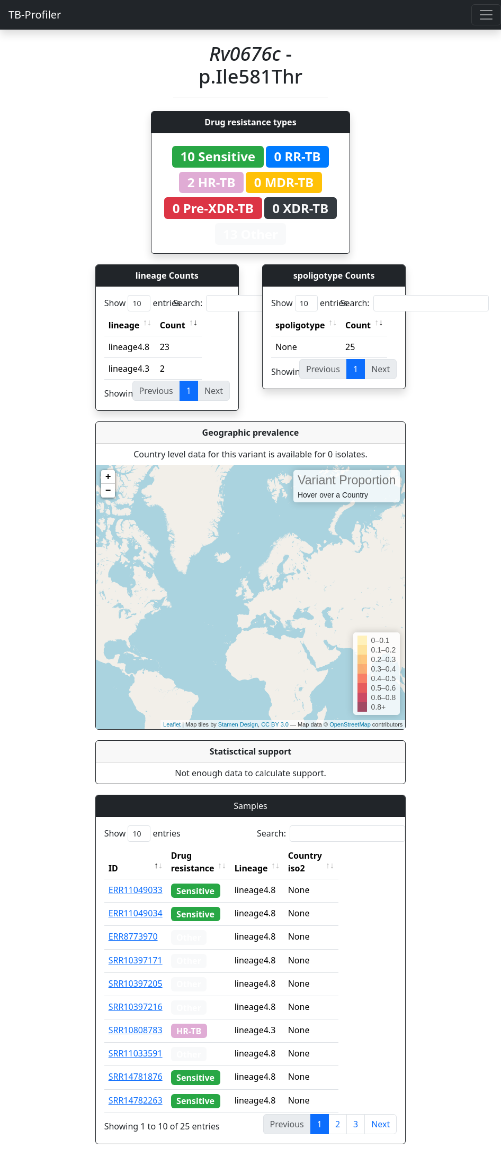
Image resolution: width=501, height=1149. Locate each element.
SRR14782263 (136, 1087)
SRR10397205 (136, 971)
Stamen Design (238, 724)
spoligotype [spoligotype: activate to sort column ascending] (300, 325)
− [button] (108, 490)
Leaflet (172, 724)
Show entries (142, 303)
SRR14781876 (136, 1064)
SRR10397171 (136, 947)
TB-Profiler (34, 14)
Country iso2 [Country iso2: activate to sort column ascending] (337, 855)
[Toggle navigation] (486, 14)
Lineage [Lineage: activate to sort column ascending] (274, 855)
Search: (247, 303)
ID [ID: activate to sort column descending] (113, 855)
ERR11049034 (136, 900)
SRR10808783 (136, 1017)
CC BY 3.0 (275, 724)
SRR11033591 (136, 1040)
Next (380, 1111)
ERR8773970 (133, 924)
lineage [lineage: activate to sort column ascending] (124, 325)
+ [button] (108, 477)
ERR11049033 (136, 877)
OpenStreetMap (350, 724)
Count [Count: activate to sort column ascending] (172, 325)
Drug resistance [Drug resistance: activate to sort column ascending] (204, 855)
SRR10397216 (136, 994)
